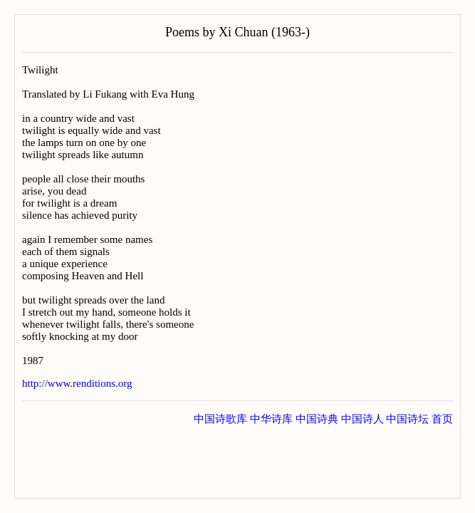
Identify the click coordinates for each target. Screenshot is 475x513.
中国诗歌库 (220, 419)
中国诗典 (317, 419)
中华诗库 (271, 419)
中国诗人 (362, 419)
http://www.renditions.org (77, 383)
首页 (442, 419)
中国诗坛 (407, 419)
